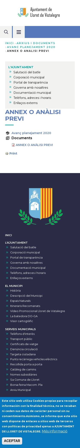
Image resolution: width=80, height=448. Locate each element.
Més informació (54, 436)
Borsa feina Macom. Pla (26, 384)
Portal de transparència (26, 257)
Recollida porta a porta (26, 364)
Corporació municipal (25, 252)
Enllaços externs (21, 278)
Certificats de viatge (24, 344)
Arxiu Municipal (20, 390)
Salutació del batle (23, 247)
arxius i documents (36, 43)
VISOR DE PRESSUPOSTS (23, 398)
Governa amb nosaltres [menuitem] (30, 88)
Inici (9, 43)
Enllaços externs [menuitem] (25, 103)
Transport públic (21, 339)
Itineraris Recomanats (25, 306)
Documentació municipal (27, 267)
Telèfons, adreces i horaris (28, 273)
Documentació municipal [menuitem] (32, 93)
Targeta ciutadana (23, 354)
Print (13, 153)
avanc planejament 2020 (31, 47)
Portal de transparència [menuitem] (30, 82)
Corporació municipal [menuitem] (28, 77)
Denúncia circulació (24, 349)
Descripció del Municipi (26, 295)
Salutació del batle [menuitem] (27, 72)
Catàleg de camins (23, 369)
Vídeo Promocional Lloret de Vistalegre (37, 311)
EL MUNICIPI (14, 286)
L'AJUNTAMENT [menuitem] (20, 67)
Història (15, 290)
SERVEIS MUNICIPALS (20, 329)
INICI (8, 235)
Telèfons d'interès (22, 333)
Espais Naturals (20, 300)
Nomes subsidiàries (23, 374)
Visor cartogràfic (21, 321)
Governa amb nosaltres (26, 262)
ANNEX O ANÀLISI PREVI (34, 145)
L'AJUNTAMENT (16, 242)
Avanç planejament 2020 (31, 133)
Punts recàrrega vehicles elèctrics (33, 359)
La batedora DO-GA (24, 316)
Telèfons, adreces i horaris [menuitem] (32, 98)
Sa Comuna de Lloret (24, 379)
